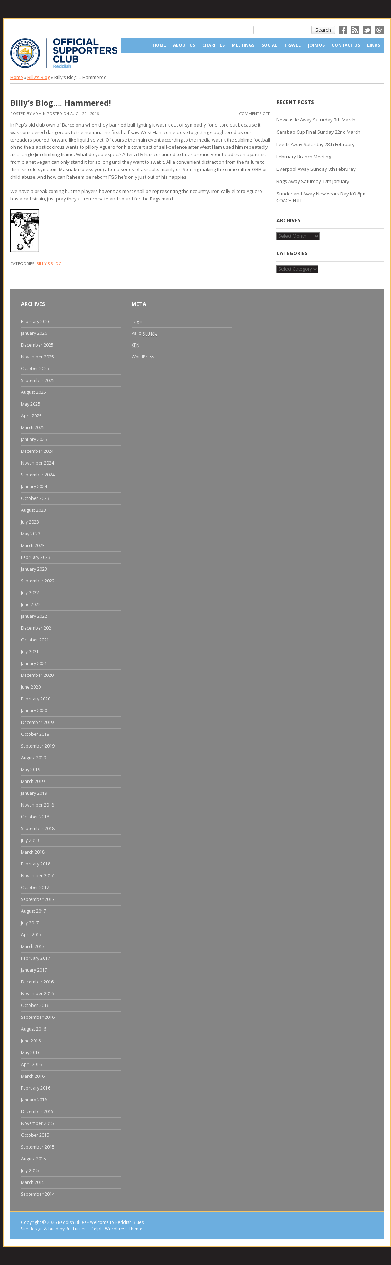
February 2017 (35, 958)
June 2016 (31, 1041)
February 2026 (35, 321)
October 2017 (35, 887)
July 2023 (30, 522)
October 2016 (35, 1005)
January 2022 (34, 616)
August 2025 (33, 392)
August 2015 (33, 1159)
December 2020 (37, 675)
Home (159, 45)
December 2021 (37, 628)
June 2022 (31, 604)
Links (373, 45)
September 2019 (38, 746)
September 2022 (38, 581)
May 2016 (30, 1053)
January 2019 (34, 793)
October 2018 (35, 817)
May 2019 (30, 770)
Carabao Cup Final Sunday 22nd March (318, 132)
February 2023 (35, 557)
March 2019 (33, 781)
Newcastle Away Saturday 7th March (315, 119)
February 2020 (35, 699)
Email (379, 30)
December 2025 (37, 345)
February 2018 (35, 864)
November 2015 (37, 1123)
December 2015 (37, 1111)
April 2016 (31, 1064)
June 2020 (31, 687)
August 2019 (33, 758)
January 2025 (34, 439)
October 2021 (35, 640)
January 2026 (34, 333)
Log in (138, 321)
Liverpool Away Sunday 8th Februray (316, 169)
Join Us (316, 45)
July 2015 (30, 1170)
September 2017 (38, 899)
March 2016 (33, 1076)
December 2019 (37, 722)
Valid (144, 333)
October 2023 (35, 498)
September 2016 (38, 1017)
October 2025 (35, 369)
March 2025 (33, 428)
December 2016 (37, 982)
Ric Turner (76, 1229)
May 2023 (30, 534)
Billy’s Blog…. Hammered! (60, 102)
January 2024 (34, 486)
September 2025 (38, 380)
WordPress (143, 357)
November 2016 (37, 994)
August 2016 (33, 1029)
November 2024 (37, 463)
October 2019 (35, 734)
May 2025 (30, 404)
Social (269, 45)
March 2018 (33, 852)
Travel (292, 45)
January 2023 (34, 569)
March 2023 (33, 545)
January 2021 (34, 663)
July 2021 (30, 652)
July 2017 (30, 923)
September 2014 (38, 1194)
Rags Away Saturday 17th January (312, 181)
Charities (213, 45)
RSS (355, 30)
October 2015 (35, 1135)
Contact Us (346, 45)
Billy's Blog (38, 77)
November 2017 (37, 876)
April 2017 (31, 935)
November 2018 (37, 805)
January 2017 (34, 970)
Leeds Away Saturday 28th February (315, 144)
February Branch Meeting (303, 156)
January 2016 (34, 1100)
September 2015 (38, 1147)
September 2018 (38, 828)
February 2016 (35, 1088)
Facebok (343, 30)
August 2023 (33, 510)
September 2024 (38, 475)
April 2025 (31, 416)
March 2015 (33, 1182)
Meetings (243, 45)
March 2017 (33, 946)
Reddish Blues (72, 1222)
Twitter (367, 30)
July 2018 (30, 840)
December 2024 (37, 451)
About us (184, 45)
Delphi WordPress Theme (116, 1229)
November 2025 (37, 357)
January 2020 (34, 711)
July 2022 (30, 593)
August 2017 (33, 911)
